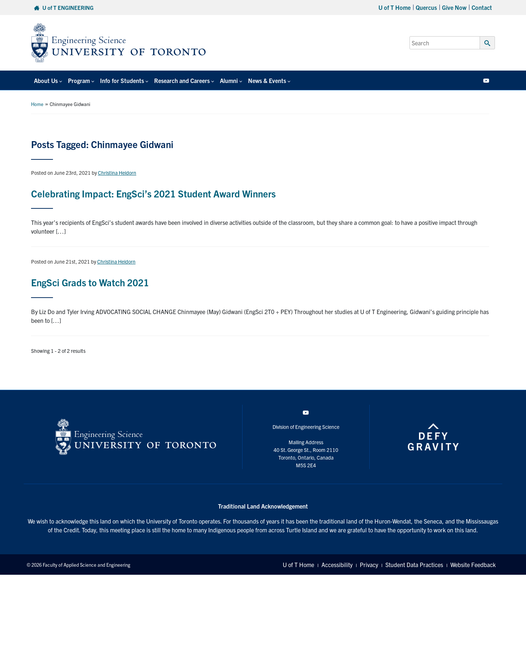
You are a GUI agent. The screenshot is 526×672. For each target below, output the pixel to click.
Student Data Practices (414, 564)
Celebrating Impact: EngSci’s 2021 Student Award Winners (153, 193)
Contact (482, 7)
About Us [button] (46, 80)
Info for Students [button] (122, 80)
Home (37, 104)
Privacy (369, 564)
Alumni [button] (229, 80)
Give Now (454, 7)
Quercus (426, 7)
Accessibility (336, 564)
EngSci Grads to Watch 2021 (90, 282)
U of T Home (394, 7)
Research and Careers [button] (182, 80)
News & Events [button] (267, 80)
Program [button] (79, 80)
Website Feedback (473, 564)
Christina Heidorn (117, 172)
